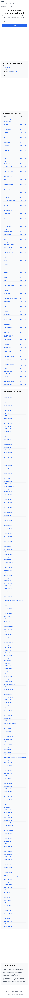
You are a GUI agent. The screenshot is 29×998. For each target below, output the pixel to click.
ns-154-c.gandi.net (8, 833)
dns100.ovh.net (7, 663)
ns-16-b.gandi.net (8, 634)
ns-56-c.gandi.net (8, 452)
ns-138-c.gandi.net (8, 707)
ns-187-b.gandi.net (8, 489)
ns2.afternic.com (7, 731)
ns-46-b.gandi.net (8, 762)
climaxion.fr (6, 127)
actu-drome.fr (7, 373)
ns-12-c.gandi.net (8, 616)
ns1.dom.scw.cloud (8, 502)
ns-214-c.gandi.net (8, 483)
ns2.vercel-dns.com (8, 726)
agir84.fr (6, 368)
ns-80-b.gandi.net (8, 804)
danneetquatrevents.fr (9, 356)
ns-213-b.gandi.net (8, 676)
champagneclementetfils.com (10, 298)
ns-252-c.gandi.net (8, 429)
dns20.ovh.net (7, 413)
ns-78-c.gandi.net (8, 889)
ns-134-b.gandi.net (8, 694)
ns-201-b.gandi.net (8, 559)
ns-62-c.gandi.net (8, 608)
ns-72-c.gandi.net (8, 895)
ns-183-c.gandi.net (8, 749)
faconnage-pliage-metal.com (10, 361)
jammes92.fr (6, 303)
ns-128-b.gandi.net (8, 788)
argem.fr (6, 181)
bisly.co (5, 179)
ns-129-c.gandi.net (8, 658)
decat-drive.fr (7, 195)
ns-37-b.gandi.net (8, 504)
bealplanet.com (7, 234)
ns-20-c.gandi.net (8, 455)
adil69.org (6, 140)
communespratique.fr (9, 244)
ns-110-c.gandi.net (8, 820)
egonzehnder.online (8, 171)
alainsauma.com (7, 236)
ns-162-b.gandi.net (8, 770)
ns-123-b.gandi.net (8, 809)
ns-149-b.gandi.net (8, 668)
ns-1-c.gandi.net (7, 631)
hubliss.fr (6, 288)
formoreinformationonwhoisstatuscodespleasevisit (16, 757)
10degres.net (7, 189)
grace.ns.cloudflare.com (9, 822)
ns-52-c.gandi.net (8, 702)
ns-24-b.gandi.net (8, 921)
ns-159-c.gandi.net (8, 554)
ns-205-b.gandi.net (8, 444)
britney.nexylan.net (8, 825)
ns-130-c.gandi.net (8, 768)
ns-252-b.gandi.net (8, 747)
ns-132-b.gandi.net (8, 856)
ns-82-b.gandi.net (8, 686)
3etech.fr (6, 153)
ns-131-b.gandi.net (8, 603)
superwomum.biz (8, 330)
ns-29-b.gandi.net (8, 436)
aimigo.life (6, 272)
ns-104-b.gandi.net (8, 910)
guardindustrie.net (8, 371)
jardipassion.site (7, 347)
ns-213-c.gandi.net (8, 405)
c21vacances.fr (7, 339)
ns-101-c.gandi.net (8, 775)
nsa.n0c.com (7, 807)
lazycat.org (6, 223)
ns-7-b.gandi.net (7, 449)
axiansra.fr (6, 124)
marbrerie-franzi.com (9, 269)
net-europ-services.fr (9, 202)
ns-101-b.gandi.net (8, 692)
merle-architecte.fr (8, 359)
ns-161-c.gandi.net (8, 491)
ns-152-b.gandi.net (8, 499)
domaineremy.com (8, 344)
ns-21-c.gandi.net (8, 783)
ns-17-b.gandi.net (8, 572)
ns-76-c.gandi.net (8, 434)
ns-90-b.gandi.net (8, 796)
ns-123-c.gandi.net (8, 541)
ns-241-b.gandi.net (8, 415)
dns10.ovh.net (7, 923)
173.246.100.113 (6, 67)
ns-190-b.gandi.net (8, 575)
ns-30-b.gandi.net (8, 476)
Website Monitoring (5, 6)
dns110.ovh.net (7, 650)
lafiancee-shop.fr (8, 247)
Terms (16, 991)
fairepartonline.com (8, 322)
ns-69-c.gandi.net (8, 913)
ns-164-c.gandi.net (8, 754)
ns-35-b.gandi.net (8, 744)
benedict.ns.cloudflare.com (10, 684)
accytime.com (7, 197)
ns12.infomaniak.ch (8, 697)
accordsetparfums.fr (8, 231)
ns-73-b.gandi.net (8, 463)
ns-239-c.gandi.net (8, 557)
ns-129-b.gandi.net (8, 679)
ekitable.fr (6, 290)
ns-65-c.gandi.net (8, 765)
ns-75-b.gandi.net (8, 734)
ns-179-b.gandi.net (8, 578)
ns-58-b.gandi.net (8, 528)
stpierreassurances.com (9, 282)
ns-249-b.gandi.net (8, 562)
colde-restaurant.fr (8, 327)
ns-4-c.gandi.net (7, 671)
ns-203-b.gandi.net (8, 655)
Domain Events (21, 3)
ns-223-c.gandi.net (8, 507)
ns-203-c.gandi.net (8, 705)
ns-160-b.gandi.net (8, 864)
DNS (10, 3)
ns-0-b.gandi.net (7, 905)
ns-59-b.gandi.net (8, 710)
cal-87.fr (6, 306)
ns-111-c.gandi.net (8, 596)
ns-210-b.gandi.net (8, 836)
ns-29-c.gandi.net (8, 410)
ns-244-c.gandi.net (8, 794)
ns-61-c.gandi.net (8, 431)
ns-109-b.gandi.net (8, 760)
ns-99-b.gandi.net (8, 629)
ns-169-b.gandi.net (8, 512)
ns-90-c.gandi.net (8, 715)
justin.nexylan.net (8, 517)
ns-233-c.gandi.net (8, 700)
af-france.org (7, 213)
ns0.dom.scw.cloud (8, 736)
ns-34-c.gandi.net (8, 423)
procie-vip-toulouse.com (9, 255)
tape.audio (6, 376)
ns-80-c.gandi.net (8, 567)
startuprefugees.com (9, 229)
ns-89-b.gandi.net (8, 887)
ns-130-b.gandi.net (8, 660)
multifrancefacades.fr (9, 285)
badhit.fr (6, 280)
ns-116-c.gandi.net (8, 473)
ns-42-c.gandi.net (8, 916)
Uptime (14, 3)
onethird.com (7, 142)
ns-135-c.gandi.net (8, 402)
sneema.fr (6, 216)
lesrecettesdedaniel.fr (9, 381)
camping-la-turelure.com (9, 242)
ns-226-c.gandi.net (8, 673)
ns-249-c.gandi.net (8, 626)
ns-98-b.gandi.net (8, 611)
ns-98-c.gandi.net (8, 846)
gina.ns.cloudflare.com (9, 879)
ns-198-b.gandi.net (8, 666)
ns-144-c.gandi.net (8, 884)
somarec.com (7, 158)
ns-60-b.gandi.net (8, 460)
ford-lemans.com (8, 332)
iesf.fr (5, 257)
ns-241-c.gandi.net (8, 647)
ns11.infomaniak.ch (8, 870)
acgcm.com (6, 192)
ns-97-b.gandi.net (8, 588)
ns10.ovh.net (7, 621)
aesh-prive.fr (7, 314)
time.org (5, 260)
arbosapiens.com (8, 275)
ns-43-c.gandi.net (8, 549)
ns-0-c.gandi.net (7, 618)
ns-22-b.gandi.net (8, 741)
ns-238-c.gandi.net (8, 546)
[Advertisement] (14, 44)
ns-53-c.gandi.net (8, 538)
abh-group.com (7, 134)
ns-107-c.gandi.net (8, 637)
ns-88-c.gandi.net (8, 421)
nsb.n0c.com (7, 510)
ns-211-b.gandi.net (8, 918)
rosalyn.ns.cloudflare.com (10, 723)
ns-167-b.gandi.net (8, 497)
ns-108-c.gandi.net (8, 397)
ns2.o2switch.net (8, 739)
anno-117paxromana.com (10, 200)
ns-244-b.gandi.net (8, 815)
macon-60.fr (7, 267)
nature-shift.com (7, 319)
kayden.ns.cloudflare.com (10, 400)
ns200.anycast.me (8, 849)
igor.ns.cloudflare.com (9, 486)
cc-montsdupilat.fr (8, 129)
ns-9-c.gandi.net (7, 639)
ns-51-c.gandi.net (8, 591)
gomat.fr (6, 168)
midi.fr (5, 218)
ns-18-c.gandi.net (8, 908)
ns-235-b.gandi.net (8, 843)
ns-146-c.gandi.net (8, 681)
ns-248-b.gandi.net (8, 642)
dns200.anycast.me (8, 830)
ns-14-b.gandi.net (8, 465)
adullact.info (6, 150)
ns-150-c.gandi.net (8, 515)
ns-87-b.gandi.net (8, 457)
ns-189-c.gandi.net (8, 494)
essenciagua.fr (7, 301)
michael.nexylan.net (8, 689)
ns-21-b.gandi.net (8, 551)
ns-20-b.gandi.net (8, 851)
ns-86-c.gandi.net (8, 565)
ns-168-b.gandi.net (8, 882)
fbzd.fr (5, 277)
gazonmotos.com (8, 384)
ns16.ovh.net (7, 862)
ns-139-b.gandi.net (8, 838)
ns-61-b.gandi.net (8, 728)
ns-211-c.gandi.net (8, 713)
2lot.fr (5, 137)
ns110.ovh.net (7, 897)
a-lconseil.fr (6, 145)
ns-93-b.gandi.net (8, 799)
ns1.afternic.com (7, 408)
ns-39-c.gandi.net (8, 531)
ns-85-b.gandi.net (8, 817)
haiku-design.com (8, 176)
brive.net (6, 187)
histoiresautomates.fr (9, 296)
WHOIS (2, 3)
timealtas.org (7, 293)
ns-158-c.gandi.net (8, 426)
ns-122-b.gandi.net (8, 841)
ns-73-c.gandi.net (8, 418)
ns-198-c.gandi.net (8, 802)
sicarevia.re (6, 316)
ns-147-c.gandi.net (8, 481)
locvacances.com (8, 166)
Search (14, 25)
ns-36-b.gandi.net (8, 812)
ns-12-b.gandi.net (8, 439)
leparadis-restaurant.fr (9, 184)
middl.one (6, 221)
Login (12, 6)
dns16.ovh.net (7, 624)
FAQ (13, 991)
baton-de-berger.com (9, 119)
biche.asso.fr (7, 309)
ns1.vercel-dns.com (8, 442)
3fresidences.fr (7, 226)
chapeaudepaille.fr (8, 161)
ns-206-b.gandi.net (8, 828)
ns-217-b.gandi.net (8, 468)
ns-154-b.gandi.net (8, 525)
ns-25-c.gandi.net (8, 900)
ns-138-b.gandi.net (8, 720)
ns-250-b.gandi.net (8, 520)
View (21, 119)
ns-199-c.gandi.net (8, 533)
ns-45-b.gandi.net (8, 583)
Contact (21, 991)
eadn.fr (5, 239)
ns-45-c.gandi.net (8, 926)
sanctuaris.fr (7, 205)
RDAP (7, 3)
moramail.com (7, 155)
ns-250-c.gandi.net (8, 645)
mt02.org (6, 132)
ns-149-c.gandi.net (8, 872)
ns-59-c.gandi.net (8, 902)
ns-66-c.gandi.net (8, 773)
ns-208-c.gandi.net (8, 585)
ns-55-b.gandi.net (8, 854)
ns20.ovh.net (7, 892)
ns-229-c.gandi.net (8, 570)
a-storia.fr (6, 311)
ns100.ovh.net (7, 544)
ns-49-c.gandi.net (8, 781)
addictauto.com (7, 121)
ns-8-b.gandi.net (7, 652)
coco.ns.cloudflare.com (9, 778)
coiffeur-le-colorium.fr (9, 354)
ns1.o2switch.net (7, 523)
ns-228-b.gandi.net (8, 786)
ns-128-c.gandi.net (8, 791)
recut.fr (5, 208)
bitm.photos (6, 174)
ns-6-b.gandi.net (7, 718)
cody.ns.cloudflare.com (9, 593)
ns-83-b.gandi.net (8, 859)
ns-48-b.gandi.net (8, 536)
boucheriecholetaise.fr (9, 250)
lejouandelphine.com (8, 210)
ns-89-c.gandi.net (8, 470)
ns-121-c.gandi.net (8, 605)
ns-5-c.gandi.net (7, 580)
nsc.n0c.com (7, 478)
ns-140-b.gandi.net (8, 613)
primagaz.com (7, 324)
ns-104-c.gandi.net (8, 867)
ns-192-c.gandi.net (8, 447)
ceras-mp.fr (6, 147)
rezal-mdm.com (7, 163)
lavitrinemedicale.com (9, 379)
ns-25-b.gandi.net (8, 752)
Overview (8, 991)
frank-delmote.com (8, 252)
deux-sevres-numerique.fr (10, 342)
